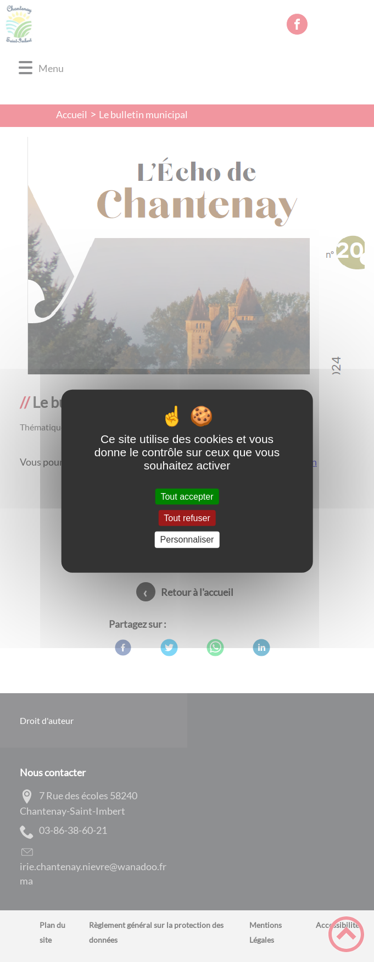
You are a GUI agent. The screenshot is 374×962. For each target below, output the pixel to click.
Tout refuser (187, 518)
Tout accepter (186, 496)
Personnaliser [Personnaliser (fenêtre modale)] (187, 539)
